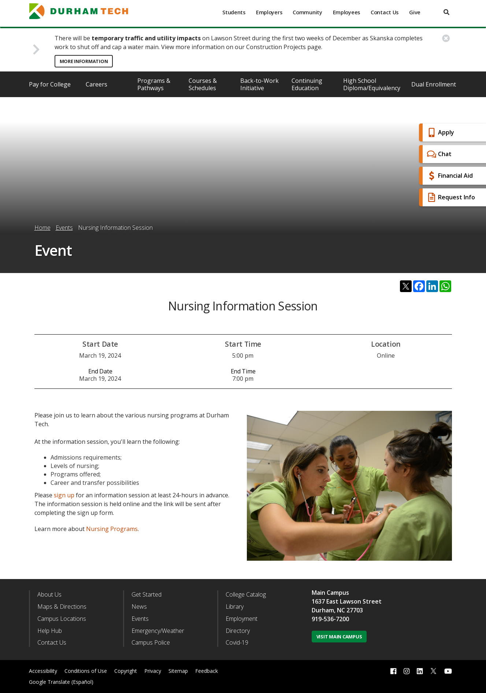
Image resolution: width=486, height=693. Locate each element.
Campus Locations (61, 619)
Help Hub (49, 631)
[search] (446, 12)
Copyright (125, 670)
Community (307, 12)
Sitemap (178, 670)
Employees (346, 12)
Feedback (206, 670)
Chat (438, 154)
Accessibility (43, 670)
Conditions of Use (85, 670)
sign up (64, 495)
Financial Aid (449, 175)
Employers (269, 12)
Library (235, 606)
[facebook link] (393, 671)
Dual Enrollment (433, 84)
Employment (241, 619)
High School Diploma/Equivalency (371, 84)
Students (233, 12)
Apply (439, 132)
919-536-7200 (330, 619)
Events (64, 228)
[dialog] (464, 671)
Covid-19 (237, 642)
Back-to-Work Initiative (259, 84)
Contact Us (384, 12)
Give (414, 12)
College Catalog (246, 594)
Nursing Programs (112, 529)
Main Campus (330, 593)
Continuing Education (307, 84)
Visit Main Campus (339, 636)
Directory (238, 631)
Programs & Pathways (153, 84)
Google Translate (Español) (61, 681)
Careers (96, 84)
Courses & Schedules (203, 84)
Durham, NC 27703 (337, 610)
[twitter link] (434, 670)
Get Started (146, 594)
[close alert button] (446, 38)
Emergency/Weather (157, 631)
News (139, 606)
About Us (49, 594)
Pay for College (50, 84)
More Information (84, 61)
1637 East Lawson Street (347, 601)
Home (42, 228)
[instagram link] (406, 671)
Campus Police (150, 642)
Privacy (152, 670)
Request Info (450, 197)
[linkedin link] (419, 671)
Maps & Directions (61, 606)
